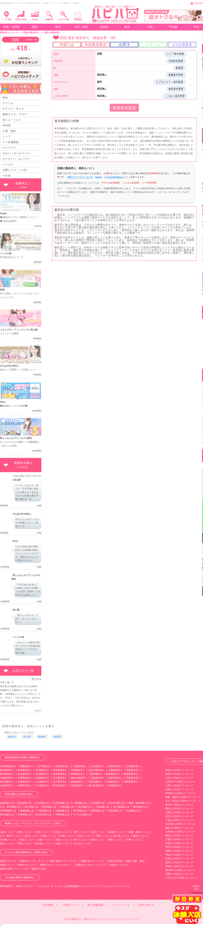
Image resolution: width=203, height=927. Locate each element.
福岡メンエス (98, 839)
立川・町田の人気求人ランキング (182, 800)
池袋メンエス (7, 831)
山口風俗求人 (42, 781)
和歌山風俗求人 (79, 777)
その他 (7, 175)
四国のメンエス (118, 864)
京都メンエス (62, 839)
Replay (98, 177)
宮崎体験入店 (25, 814)
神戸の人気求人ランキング (179, 846)
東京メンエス (31, 835)
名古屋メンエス (121, 835)
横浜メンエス (49, 835)
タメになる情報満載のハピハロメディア (78, 886)
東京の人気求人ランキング (179, 804)
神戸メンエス (80, 839)
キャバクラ (9, 147)
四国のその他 (38, 868)
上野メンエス (80, 831)
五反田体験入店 (61, 802)
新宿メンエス (25, 831)
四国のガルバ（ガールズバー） (56, 864)
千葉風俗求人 (78, 770)
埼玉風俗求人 (42, 770)
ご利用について (70, 904)
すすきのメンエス (82, 843)
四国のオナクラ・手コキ (32, 861)
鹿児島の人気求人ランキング (180, 870)
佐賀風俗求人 (7, 785)
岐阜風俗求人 (113, 773)
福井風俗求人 (60, 773)
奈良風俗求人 (60, 777)
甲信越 (173, 26)
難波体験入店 (27, 810)
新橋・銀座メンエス (139, 831)
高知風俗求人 (113, 781)
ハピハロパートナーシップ (116, 886)
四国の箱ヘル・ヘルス (92, 861)
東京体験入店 (31, 806)
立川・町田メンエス (10, 835)
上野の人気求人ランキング (179, 785)
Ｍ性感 (7, 125)
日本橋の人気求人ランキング (180, 831)
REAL (15, 541)
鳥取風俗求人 (115, 777)
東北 (127, 26)
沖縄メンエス (62, 843)
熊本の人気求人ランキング (179, 862)
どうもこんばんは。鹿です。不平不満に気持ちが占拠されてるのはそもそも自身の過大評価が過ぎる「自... (26, 492)
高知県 (57, 736)
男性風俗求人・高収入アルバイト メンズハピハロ (26, 886)
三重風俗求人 (95, 773)
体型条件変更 (175, 88)
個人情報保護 (95, 904)
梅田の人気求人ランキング (179, 827)
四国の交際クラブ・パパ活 (14, 868)
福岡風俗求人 (131, 781)
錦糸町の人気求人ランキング (180, 793)
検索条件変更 (124, 107)
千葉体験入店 (102, 806)
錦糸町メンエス (117, 831)
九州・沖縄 (81, 26)
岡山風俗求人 (7, 781)
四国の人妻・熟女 (134, 861)
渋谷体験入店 (42, 802)
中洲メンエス (133, 839)
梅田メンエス (140, 835)
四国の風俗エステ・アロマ (63, 861)
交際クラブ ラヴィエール (80, 177)
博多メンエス (115, 839)
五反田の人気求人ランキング (180, 781)
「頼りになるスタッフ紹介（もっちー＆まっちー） (26, 618)
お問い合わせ (146, 904)
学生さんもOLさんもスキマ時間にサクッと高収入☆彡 (27, 523)
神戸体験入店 (80, 810)
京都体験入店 (62, 810)
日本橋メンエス (8, 839)
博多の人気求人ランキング (179, 854)
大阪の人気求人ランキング (179, 839)
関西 (34, 26)
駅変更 (179, 67)
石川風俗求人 (42, 773)
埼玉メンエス (85, 835)
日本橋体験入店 (8, 810)
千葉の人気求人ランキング (179, 820)
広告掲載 (47, 904)
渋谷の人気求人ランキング (179, 777)
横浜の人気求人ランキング (179, 808)
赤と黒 (16, 609)
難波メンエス (27, 839)
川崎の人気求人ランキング (179, 812)
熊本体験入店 (7, 814)
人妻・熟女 (9, 130)
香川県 (27, 736)
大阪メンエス (45, 839)
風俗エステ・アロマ (15, 114)
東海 (57, 26)
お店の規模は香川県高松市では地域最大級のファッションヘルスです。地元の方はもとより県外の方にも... (26, 553)
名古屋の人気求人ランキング (180, 823)
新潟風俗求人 (7, 773)
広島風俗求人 (25, 781)
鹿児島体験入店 (43, 814)
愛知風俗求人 (131, 773)
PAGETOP (196, 887)
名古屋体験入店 (121, 806)
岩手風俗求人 (45, 766)
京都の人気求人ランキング (179, 843)
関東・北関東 (11, 26)
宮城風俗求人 (80, 766)
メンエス (8, 164)
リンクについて (120, 904)
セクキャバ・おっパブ (16, 158)
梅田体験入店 (140, 806)
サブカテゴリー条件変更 (169, 81)
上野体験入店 (80, 802)
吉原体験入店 (98, 802)
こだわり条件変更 (175, 95)
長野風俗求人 (133, 770)
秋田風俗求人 (62, 766)
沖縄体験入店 (62, 814)
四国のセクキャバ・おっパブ (91, 864)
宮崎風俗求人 (78, 785)
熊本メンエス (7, 843)
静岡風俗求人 (78, 773)
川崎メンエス (67, 835)
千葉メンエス (102, 835)
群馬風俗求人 (25, 770)
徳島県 (12, 736)
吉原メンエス (98, 831)
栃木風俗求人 (7, 770)
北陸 (150, 26)
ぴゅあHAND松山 (22, 513)
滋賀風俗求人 (98, 777)
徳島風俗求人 (95, 781)
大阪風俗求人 (7, 777)
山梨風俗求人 (115, 770)
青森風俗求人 (27, 766)
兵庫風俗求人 (25, 777)
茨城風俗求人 (133, 766)
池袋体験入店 (7, 802)
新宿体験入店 (25, 802)
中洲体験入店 (133, 810)
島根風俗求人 (133, 777)
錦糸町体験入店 (117, 802)
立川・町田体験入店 (10, 806)
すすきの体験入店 (82, 814)
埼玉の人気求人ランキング (179, 816)
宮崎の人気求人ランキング (179, 866)
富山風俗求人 (25, 773)
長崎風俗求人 (25, 785)
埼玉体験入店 (85, 806)
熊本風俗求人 (60, 785)
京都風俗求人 (42, 777)
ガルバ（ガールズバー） (17, 153)
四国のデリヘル (8, 861)
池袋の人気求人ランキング (179, 770)
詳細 (39, 505)
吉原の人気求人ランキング (179, 789)
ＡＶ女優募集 (11, 142)
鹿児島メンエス (43, 843)
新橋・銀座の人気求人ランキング (182, 797)
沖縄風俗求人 (115, 785)
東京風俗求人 (60, 770)
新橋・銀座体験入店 (139, 802)
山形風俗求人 (98, 766)
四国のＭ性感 (115, 861)
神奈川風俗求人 (97, 770)
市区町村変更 (175, 60)
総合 (5, 97)
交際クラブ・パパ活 (15, 169)
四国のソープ (7, 864)
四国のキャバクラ (27, 864)
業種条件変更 (175, 74)
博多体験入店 (115, 810)
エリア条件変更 (175, 53)
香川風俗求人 (60, 781)
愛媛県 (42, 736)
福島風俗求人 (115, 766)
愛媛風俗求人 (78, 781)
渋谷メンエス (42, 831)
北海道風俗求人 (8, 766)
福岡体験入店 (98, 810)
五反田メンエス (61, 831)
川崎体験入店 (67, 806)
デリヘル (8, 103)
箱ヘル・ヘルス (12, 119)
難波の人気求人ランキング (179, 835)
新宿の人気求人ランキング (179, 773)
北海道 (104, 26)
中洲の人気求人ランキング (179, 858)
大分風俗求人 (42, 785)
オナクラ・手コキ (13, 108)
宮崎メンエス (25, 843)
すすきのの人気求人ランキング (181, 877)
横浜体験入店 (49, 806)
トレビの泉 (18, 637)
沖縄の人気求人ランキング (179, 873)
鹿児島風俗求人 (97, 785)
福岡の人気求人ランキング (179, 850)
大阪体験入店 (45, 810)
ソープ (7, 136)
